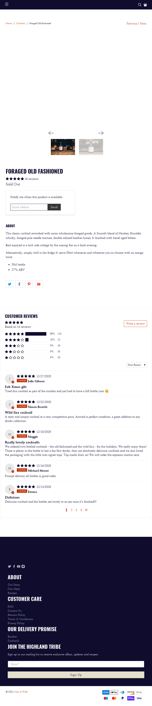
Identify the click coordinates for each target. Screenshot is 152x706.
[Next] (101, 133)
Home (9, 24)
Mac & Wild (21, 691)
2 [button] (71, 510)
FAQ (10, 606)
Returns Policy (16, 615)
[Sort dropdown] (136, 365)
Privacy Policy (16, 623)
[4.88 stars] (15, 179)
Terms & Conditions (20, 619)
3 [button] (76, 510)
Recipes (12, 593)
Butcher (12, 636)
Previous (132, 23)
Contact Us (15, 610)
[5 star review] (26, 376)
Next (143, 23)
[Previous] (51, 133)
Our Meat (14, 589)
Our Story (14, 584)
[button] (76, 334)
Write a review (135, 323)
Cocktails (20, 24)
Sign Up (76, 675)
